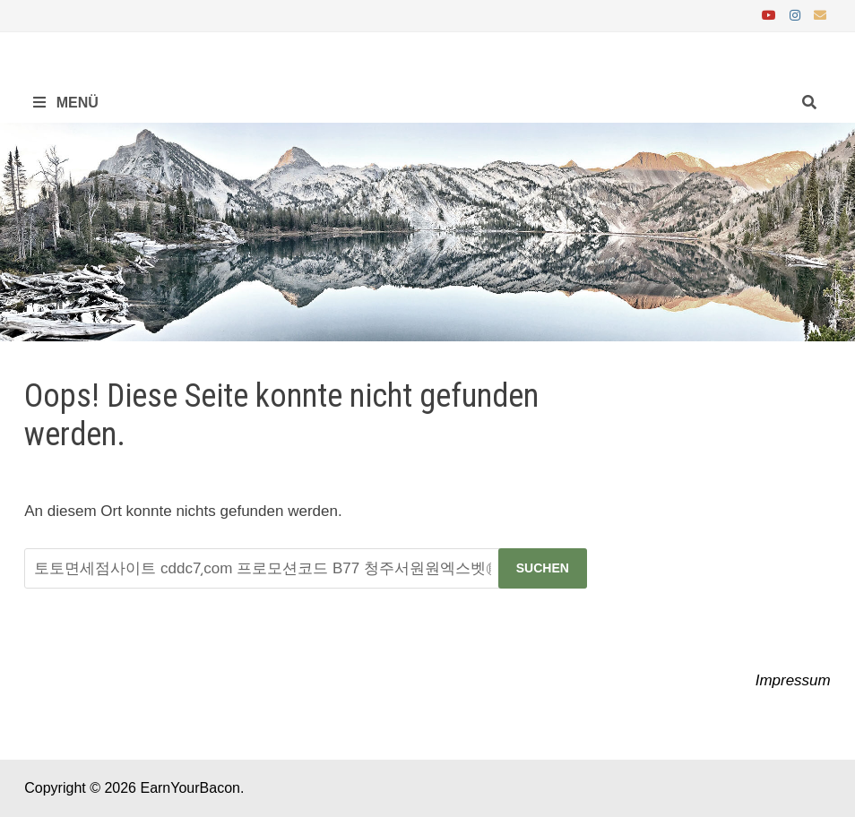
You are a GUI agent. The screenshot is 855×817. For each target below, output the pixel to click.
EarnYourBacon (190, 788)
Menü (66, 102)
